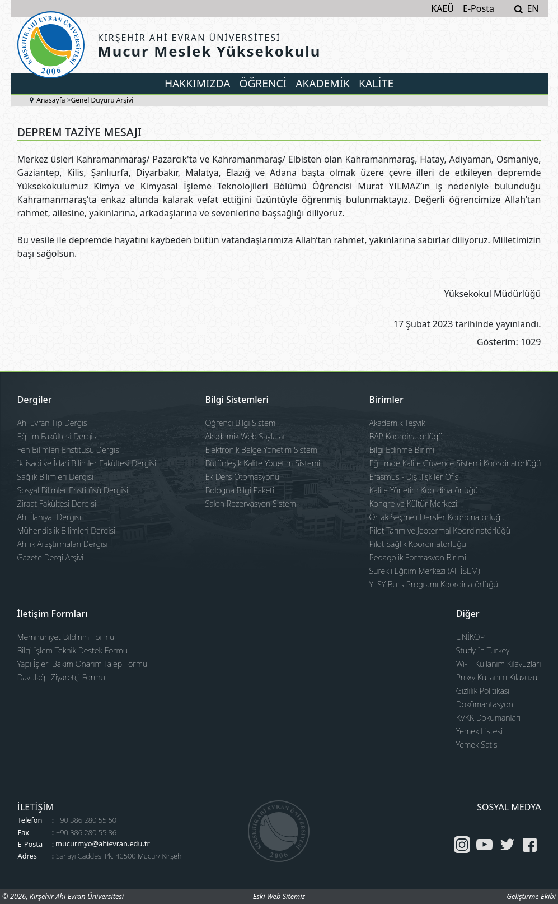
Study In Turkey (482, 650)
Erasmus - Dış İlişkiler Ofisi (414, 476)
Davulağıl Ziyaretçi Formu (61, 677)
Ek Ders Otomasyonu (242, 476)
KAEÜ (442, 8)
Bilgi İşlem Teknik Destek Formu (72, 650)
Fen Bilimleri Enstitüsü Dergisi (69, 449)
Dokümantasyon (484, 704)
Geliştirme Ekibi (531, 896)
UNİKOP (470, 637)
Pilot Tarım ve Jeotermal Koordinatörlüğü (439, 530)
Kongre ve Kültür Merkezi (413, 503)
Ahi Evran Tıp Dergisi (53, 423)
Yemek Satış (477, 744)
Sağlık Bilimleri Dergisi (55, 476)
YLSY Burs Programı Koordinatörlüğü (433, 584)
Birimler (386, 400)
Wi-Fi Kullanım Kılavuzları (498, 664)
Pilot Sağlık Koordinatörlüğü (417, 544)
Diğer (468, 614)
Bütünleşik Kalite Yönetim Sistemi (262, 463)
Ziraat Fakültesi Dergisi (56, 503)
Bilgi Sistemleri (236, 400)
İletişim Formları (52, 614)
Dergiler (34, 400)
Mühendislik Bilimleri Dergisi (66, 530)
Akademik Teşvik (397, 423)
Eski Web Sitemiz (279, 896)
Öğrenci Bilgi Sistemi (241, 423)
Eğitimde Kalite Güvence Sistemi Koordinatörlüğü (455, 463)
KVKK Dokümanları (488, 717)
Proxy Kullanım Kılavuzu (497, 677)
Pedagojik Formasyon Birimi (417, 557)
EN (532, 8)
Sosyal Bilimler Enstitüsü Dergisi (72, 490)
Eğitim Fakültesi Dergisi (58, 436)
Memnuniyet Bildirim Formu (66, 637)
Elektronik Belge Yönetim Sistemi (262, 449)
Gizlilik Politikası (483, 690)
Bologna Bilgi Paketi (239, 490)
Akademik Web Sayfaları (246, 436)
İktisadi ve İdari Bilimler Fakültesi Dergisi (87, 463)
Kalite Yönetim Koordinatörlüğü (423, 490)
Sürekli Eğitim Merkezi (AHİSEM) (424, 570)
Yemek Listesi (479, 731)
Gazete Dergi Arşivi (50, 557)
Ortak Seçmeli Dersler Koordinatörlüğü (437, 517)
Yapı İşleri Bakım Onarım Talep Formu (82, 664)
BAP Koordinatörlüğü (406, 436)
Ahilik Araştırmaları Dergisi (62, 544)
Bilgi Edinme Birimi (401, 449)
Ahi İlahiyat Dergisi (49, 517)
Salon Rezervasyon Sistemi (251, 503)
